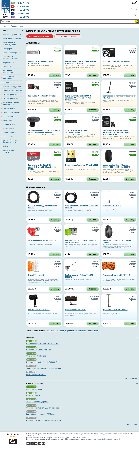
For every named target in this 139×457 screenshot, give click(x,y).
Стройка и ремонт (10, 132)
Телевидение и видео (11, 112)
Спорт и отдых (8, 116)
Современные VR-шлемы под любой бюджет (44, 420)
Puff (57, 296)
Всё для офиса (9, 124)
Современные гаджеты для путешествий (42, 408)
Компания (5, 26)
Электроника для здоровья (37, 402)
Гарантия (14, 26)
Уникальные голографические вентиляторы (44, 368)
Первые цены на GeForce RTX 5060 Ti (41, 362)
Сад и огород (8, 136)
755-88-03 (23, 6)
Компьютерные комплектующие (9, 44)
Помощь (134, 9)
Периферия (7, 49)
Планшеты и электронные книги (10, 58)
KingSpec (132, 48)
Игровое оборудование (12, 87)
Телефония (7, 67)
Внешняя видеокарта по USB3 (38, 350)
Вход (134, 15)
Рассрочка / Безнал (68, 36)
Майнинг (6, 146)
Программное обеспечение (8, 78)
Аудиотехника (8, 63)
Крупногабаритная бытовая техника (10, 141)
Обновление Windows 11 (36, 356)
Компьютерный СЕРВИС (9, 151)
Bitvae (57, 262)
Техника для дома (10, 95)
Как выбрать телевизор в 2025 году (40, 414)
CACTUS (95, 227)
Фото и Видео (8, 128)
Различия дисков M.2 (34, 395)
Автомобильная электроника (9, 72)
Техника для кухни (10, 98)
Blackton (132, 262)
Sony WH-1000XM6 (34, 389)
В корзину (55, 75)
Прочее (6, 83)
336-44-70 (23, 3)
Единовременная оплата (40, 36)
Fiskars (133, 192)
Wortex (57, 192)
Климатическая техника (12, 91)
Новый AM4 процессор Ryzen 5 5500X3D (42, 343)
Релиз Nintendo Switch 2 (36, 375)
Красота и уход (9, 108)
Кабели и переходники (12, 35)
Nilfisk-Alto (94, 192)
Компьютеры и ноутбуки (12, 39)
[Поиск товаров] (68, 21)
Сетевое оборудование (12, 53)
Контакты (23, 26)
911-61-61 (23, 13)
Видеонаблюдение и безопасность (11, 103)
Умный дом (7, 120)
